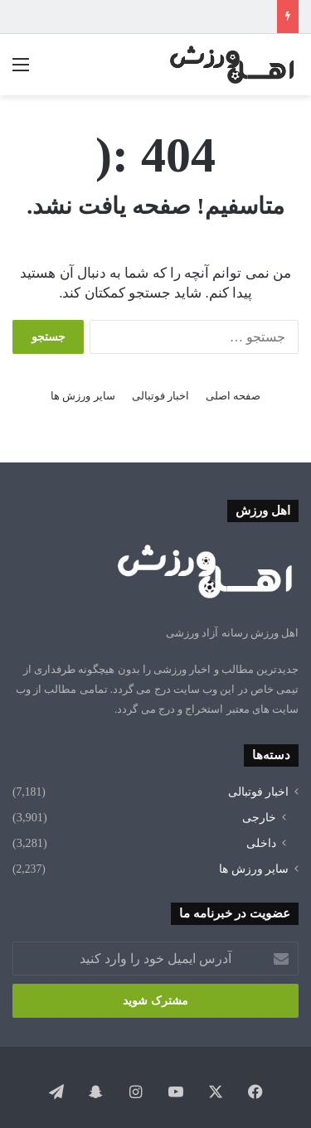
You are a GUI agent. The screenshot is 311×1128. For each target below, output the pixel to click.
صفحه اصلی (233, 396)
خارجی (259, 817)
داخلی (261, 843)
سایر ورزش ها (83, 396)
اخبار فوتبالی (160, 396)
